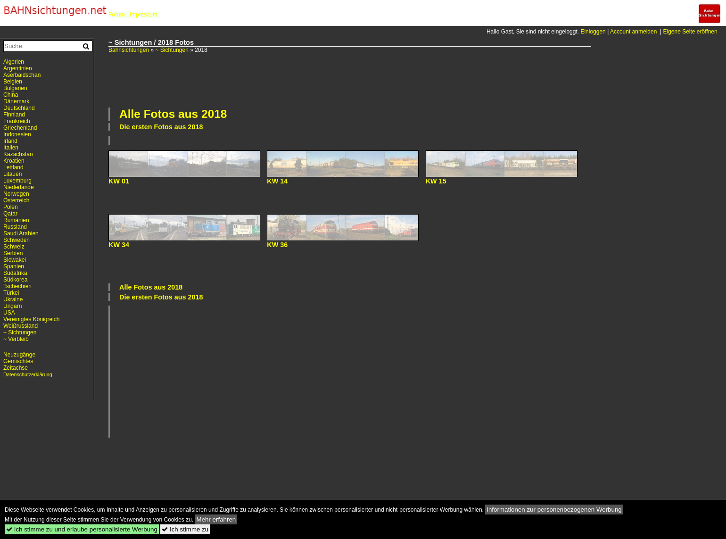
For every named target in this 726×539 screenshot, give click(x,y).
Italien (10, 147)
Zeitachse (15, 368)
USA (9, 312)
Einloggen (592, 31)
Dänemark (16, 101)
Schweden (16, 240)
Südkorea (15, 279)
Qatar (10, 213)
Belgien (12, 81)
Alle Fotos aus (173, 114)
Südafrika (15, 273)
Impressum (143, 14)
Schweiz (14, 246)
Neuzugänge (19, 354)
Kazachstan (18, 154)
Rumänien (16, 220)
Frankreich (16, 121)
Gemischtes (18, 361)
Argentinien (17, 68)
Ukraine (13, 299)
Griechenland (20, 127)
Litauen (12, 174)
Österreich (16, 200)
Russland (15, 227)
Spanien (13, 266)
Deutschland (19, 108)
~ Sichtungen (171, 50)
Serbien (13, 253)
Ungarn (12, 306)
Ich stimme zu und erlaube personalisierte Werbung (81, 529)
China (10, 94)
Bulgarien (15, 88)
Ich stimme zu (185, 529)
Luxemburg (17, 180)
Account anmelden (633, 31)
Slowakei (14, 260)
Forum (116, 14)
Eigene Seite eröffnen (690, 31)
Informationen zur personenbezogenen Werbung (554, 509)
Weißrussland (20, 326)
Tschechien (17, 286)
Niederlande (18, 187)
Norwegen (16, 194)
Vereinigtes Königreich (31, 319)
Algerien (13, 61)
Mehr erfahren (216, 519)
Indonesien (17, 134)
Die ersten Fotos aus (161, 127)
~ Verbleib (16, 339)
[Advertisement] (349, 79)
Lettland (13, 167)
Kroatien (14, 161)
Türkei (11, 293)
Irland (10, 141)
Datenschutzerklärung (27, 374)
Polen (10, 207)
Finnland (14, 114)
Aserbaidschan (22, 75)
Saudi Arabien (21, 233)
